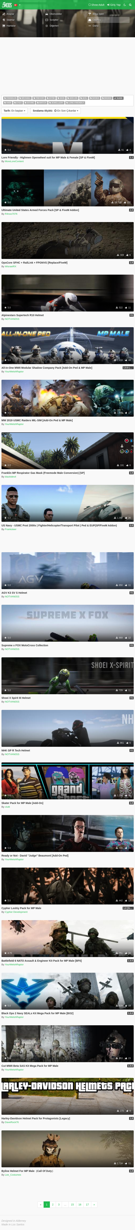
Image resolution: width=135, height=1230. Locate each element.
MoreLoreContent (14, 161)
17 (87, 1204)
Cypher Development (16, 912)
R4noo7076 (11, 213)
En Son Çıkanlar (55, 110)
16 (79, 1204)
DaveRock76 (12, 1122)
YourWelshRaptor (14, 371)
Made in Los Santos (12, 1224)
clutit (7, 806)
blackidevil (10, 476)
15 (72, 1204)
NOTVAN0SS (12, 319)
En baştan (14, 110)
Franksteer (10, 529)
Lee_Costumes (13, 1174)
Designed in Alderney (13, 1220)
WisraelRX (10, 266)
